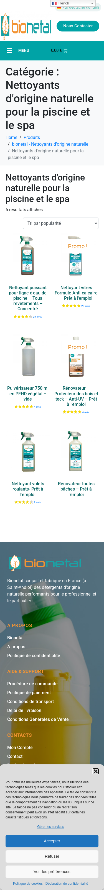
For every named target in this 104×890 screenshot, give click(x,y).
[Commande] (60, 223)
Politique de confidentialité (33, 655)
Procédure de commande (32, 683)
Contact (14, 756)
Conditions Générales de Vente (38, 719)
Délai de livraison (24, 710)
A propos (16, 646)
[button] (95, 771)
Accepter (52, 840)
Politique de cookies (28, 884)
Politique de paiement (29, 692)
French (60, 3)
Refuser (52, 856)
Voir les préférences (52, 871)
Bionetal (15, 637)
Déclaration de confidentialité (66, 884)
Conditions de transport (30, 701)
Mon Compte (20, 747)
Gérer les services (50, 827)
